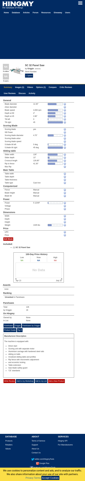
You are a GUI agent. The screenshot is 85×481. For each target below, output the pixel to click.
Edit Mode (8, 239)
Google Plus (42, 463)
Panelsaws (20, 297)
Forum (35, 13)
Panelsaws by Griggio (31, 326)
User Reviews (10, 93)
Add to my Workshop (25, 381)
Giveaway (58, 13)
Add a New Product (56, 381)
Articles (26, 13)
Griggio (18, 326)
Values (8, 449)
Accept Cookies (50, 477)
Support (35, 445)
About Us (35, 449)
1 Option (29, 76)
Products (8, 441)
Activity (32, 93)
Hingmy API (62, 441)
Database (16, 13)
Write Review (9, 381)
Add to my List (41, 381)
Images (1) (19, 87)
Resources (46, 13)
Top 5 (20, 330)
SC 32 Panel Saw (23, 247)
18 (27, 310)
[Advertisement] (42, 37)
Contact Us (36, 453)
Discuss (22, 93)
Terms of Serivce (38, 441)
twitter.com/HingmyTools (42, 459)
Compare (53, 87)
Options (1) (41, 87)
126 (27, 307)
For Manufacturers (65, 445)
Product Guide (10, 330)
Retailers (8, 445)
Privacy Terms (33, 477)
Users (67, 13)
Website (37, 68)
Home (6, 13)
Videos (30, 87)
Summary (8, 87)
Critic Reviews (66, 87)
